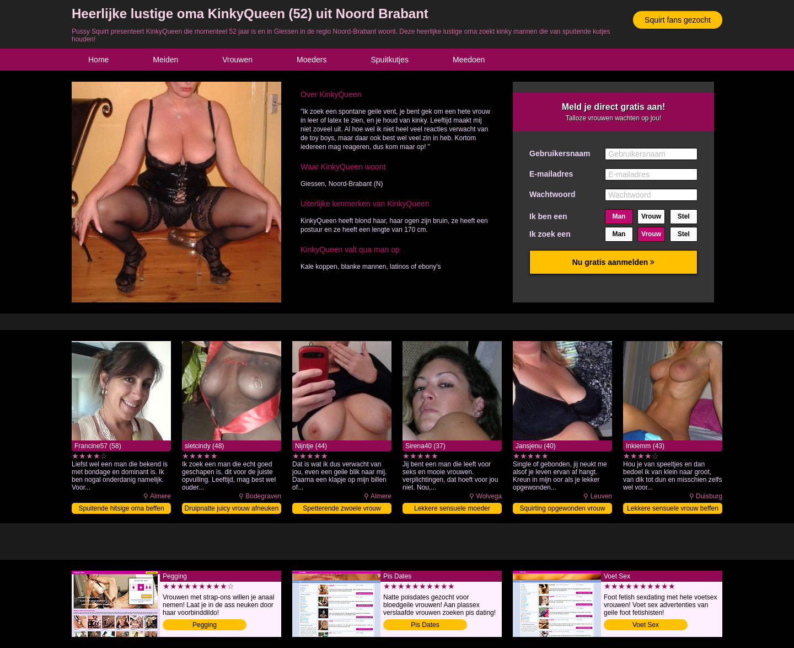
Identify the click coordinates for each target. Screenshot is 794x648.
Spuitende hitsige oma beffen (121, 508)
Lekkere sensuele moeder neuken (452, 509)
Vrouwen (237, 59)
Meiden (165, 59)
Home (98, 59)
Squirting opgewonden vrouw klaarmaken (562, 509)
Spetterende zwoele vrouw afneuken (341, 509)
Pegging (204, 625)
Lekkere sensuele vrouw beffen (672, 508)
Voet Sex (645, 625)
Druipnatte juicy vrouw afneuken (232, 508)
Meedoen (469, 59)
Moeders (311, 59)
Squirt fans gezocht (678, 19)
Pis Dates (425, 625)
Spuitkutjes (390, 59)
